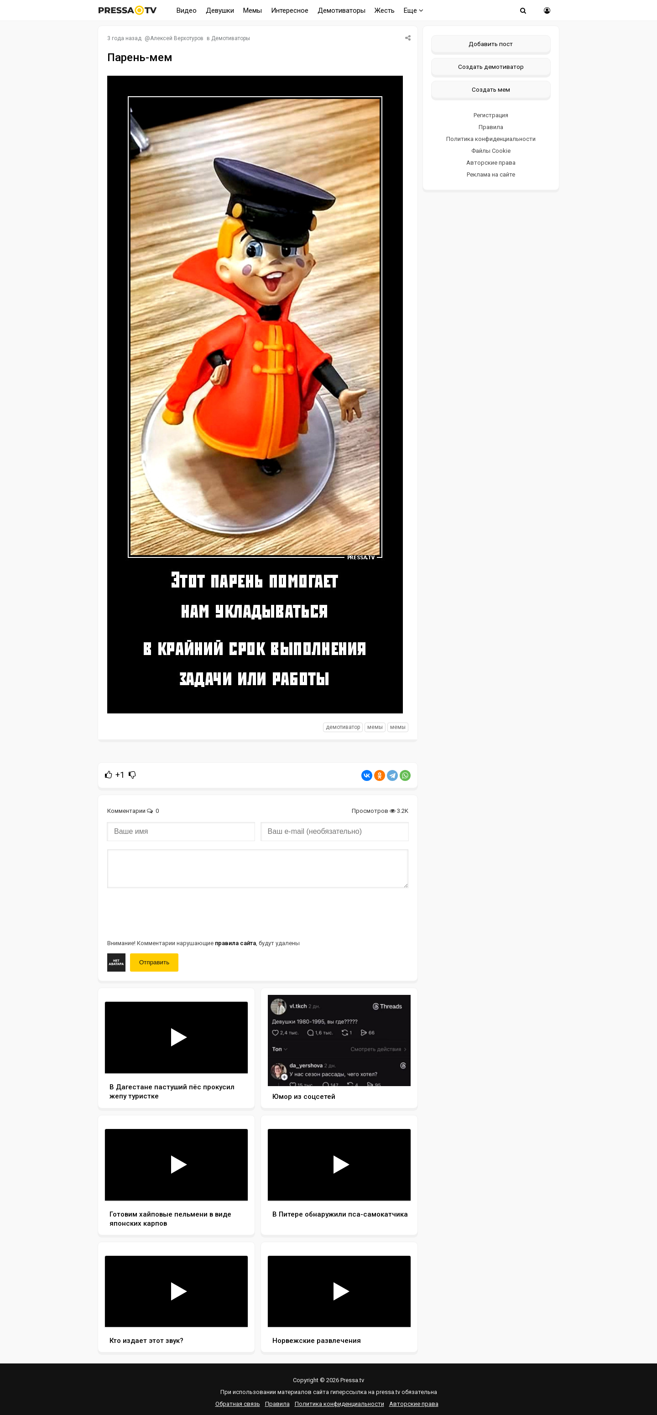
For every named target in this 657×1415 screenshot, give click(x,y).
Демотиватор (343, 727)
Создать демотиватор (491, 66)
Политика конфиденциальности (491, 138)
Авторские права (491, 162)
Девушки (220, 10)
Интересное (289, 10)
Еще (413, 10)
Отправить (154, 962)
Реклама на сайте (491, 174)
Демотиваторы (341, 10)
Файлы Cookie (491, 150)
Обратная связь (237, 1403)
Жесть (385, 10)
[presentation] (176, 913)
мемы (375, 727)
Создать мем (491, 89)
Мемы (252, 10)
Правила (491, 127)
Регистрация (491, 115)
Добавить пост (491, 43)
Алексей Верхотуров (176, 38)
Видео (187, 10)
